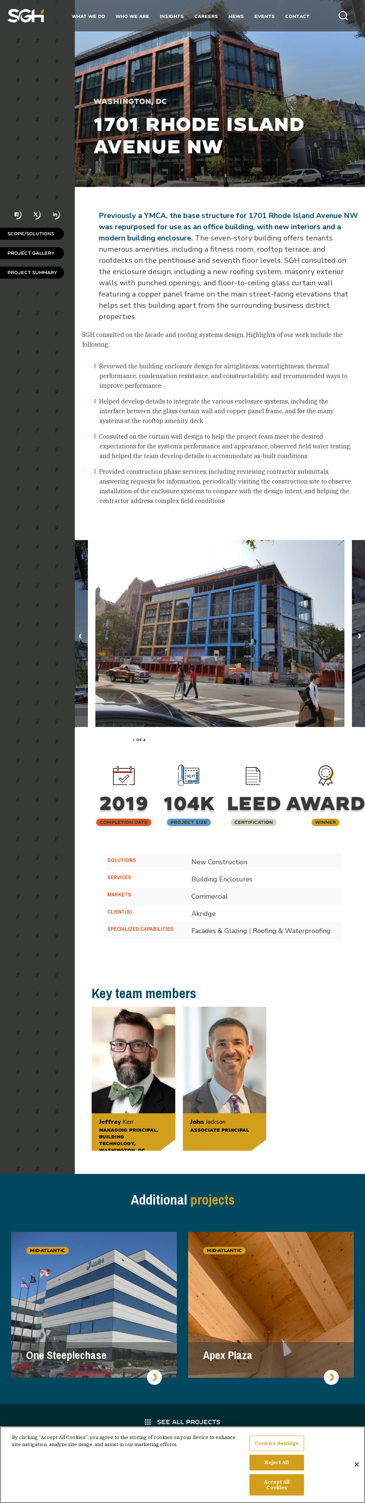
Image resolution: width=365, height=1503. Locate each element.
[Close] (357, 1465)
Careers (206, 16)
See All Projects (182, 1422)
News (236, 16)
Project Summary (32, 272)
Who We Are (132, 16)
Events (264, 16)
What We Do (88, 16)
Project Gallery (31, 253)
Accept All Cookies (276, 1485)
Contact (297, 16)
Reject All (276, 1463)
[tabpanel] (220, 633)
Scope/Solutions (30, 233)
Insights (172, 16)
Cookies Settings (277, 1444)
